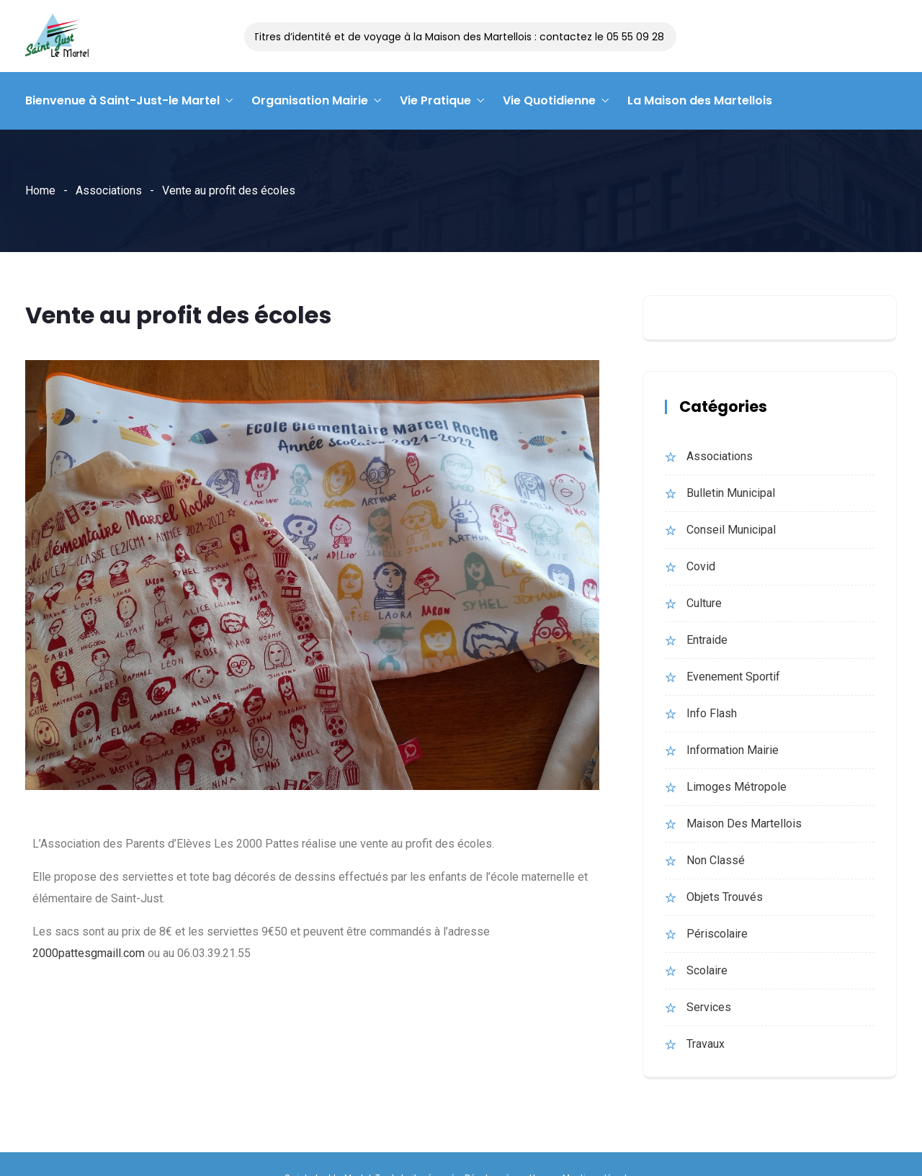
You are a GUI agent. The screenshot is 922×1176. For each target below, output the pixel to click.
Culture (704, 603)
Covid (700, 566)
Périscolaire (717, 934)
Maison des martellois (744, 823)
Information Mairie (732, 750)
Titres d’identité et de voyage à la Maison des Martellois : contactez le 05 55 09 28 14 (468, 37)
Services (708, 1007)
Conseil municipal (731, 530)
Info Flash (711, 713)
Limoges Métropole (736, 787)
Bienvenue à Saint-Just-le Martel (122, 100)
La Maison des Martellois (699, 100)
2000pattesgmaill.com (88, 953)
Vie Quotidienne (549, 100)
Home (40, 190)
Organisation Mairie (309, 100)
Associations (109, 190)
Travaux (705, 1044)
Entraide (707, 640)
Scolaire (707, 970)
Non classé (715, 860)
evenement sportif (733, 676)
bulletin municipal (730, 493)
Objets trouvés (724, 897)
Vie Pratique (435, 100)
